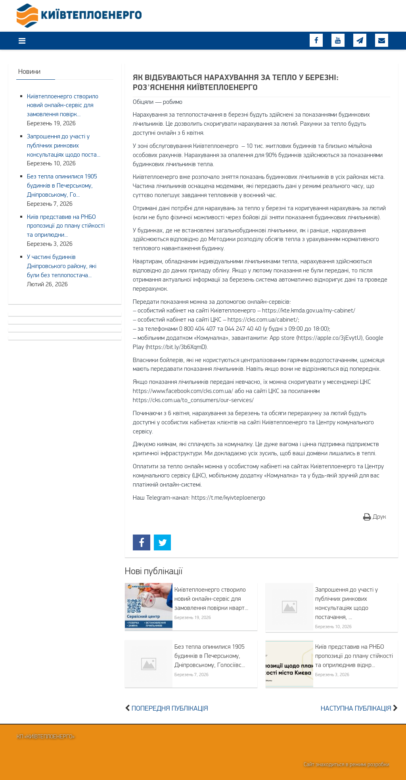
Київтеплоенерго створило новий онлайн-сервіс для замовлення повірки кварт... (211, 598)
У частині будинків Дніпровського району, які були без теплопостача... (61, 265)
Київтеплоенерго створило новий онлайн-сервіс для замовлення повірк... (62, 105)
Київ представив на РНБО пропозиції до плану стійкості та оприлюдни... (66, 225)
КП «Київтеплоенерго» (46, 736)
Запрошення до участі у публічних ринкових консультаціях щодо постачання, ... (346, 603)
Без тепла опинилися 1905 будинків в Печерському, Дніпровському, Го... (62, 185)
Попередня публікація (170, 708)
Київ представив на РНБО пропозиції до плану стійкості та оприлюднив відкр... (354, 655)
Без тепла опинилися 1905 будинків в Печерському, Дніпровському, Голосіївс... (209, 655)
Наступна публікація (356, 708)
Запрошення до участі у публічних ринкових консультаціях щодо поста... (63, 145)
